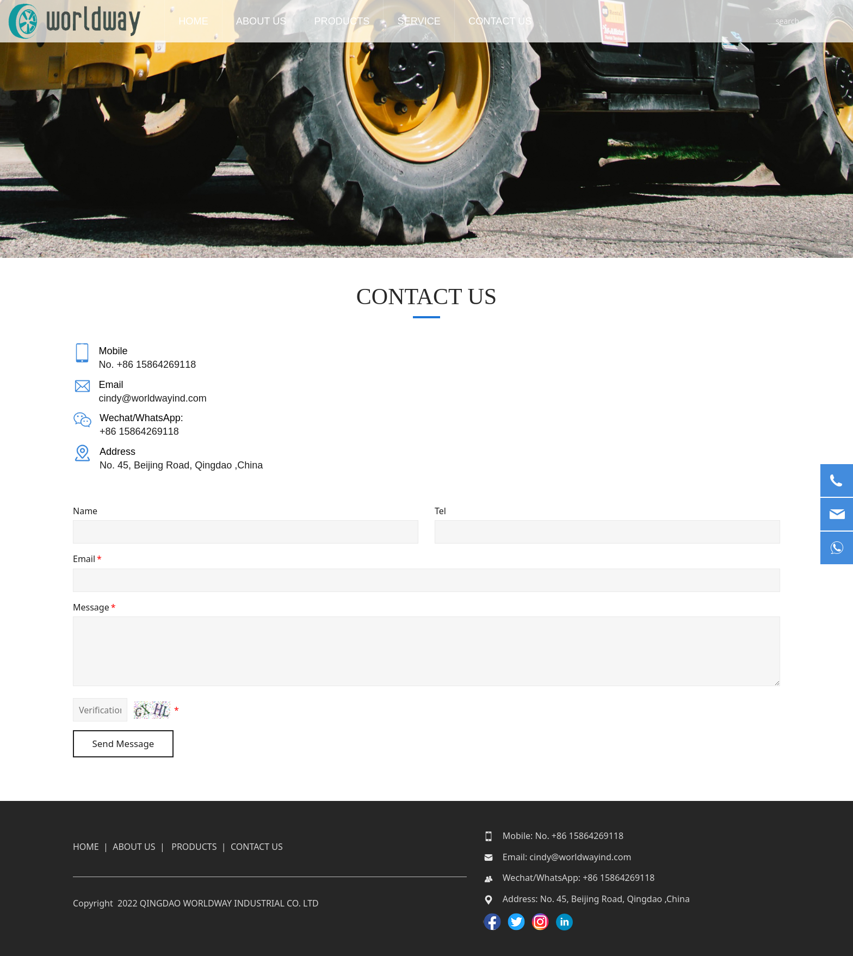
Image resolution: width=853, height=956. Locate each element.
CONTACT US (519, 21)
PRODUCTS (360, 21)
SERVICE (438, 21)
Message (95, 607)
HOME (212, 21)
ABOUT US (280, 21)
